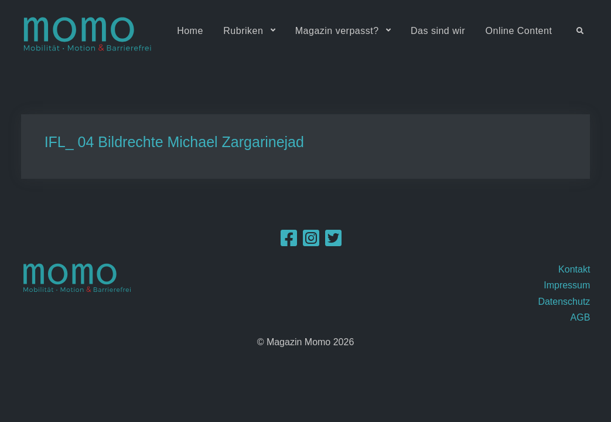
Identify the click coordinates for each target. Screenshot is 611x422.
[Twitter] (333, 242)
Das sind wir (438, 31)
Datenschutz (564, 302)
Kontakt (574, 269)
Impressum (567, 285)
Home (190, 31)
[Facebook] (289, 242)
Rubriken (243, 31)
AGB (580, 317)
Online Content (519, 31)
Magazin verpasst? (337, 31)
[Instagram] (311, 242)
